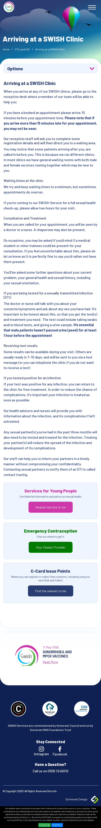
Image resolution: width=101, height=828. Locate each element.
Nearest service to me (51, 507)
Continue (44, 825)
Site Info (52, 791)
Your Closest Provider (50, 547)
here (29, 817)
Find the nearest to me (50, 591)
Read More (57, 825)
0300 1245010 (57, 771)
